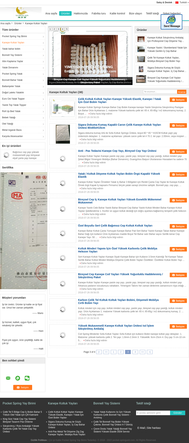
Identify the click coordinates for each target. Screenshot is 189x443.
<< (106, 352)
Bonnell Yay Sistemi (12, 55)
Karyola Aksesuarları (12, 136)
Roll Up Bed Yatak (11, 111)
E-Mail (141, 427)
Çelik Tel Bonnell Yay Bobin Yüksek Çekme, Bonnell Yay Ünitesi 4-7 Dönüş (113, 423)
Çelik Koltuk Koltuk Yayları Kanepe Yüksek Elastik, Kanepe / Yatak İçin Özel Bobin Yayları (66, 415)
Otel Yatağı (7, 123)
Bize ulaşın (135, 13)
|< (99, 352)
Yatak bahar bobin (11, 48)
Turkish (184, 2)
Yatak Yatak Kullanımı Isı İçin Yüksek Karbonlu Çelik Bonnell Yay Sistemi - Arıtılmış (112, 415)
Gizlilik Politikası (39, 440)
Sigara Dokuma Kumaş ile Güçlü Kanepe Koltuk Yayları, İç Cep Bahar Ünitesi (165, 69)
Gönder (178, 412)
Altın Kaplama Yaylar (12, 61)
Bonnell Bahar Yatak (12, 80)
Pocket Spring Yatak (12, 73)
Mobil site (142, 432)
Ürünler (65, 13)
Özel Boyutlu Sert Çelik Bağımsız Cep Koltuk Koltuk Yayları (115, 225)
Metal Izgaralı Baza (12, 130)
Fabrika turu (99, 13)
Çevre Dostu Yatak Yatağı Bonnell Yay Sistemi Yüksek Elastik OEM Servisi (113, 430)
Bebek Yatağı (8, 117)
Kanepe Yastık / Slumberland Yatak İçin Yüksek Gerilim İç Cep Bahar (167, 49)
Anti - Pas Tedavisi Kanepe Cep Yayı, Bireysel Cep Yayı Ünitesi (117, 150)
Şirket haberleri (172, 13)
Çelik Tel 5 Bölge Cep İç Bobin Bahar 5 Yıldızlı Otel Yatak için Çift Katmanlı (22, 413)
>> (142, 352)
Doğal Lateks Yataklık (13, 92)
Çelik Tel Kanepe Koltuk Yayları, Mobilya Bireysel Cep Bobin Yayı (163, 59)
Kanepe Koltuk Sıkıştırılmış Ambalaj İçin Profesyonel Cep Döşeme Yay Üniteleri (165, 39)
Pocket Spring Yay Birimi (14, 36)
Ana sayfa (51, 13)
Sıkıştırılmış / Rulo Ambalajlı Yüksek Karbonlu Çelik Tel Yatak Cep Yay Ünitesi (21, 429)
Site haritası (154, 427)
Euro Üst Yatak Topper (13, 98)
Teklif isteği (152, 13)
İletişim (180, 99)
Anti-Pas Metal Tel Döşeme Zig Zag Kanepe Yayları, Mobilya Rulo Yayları (66, 433)
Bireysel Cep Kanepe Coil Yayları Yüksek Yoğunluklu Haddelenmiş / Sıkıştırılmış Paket (164, 79)
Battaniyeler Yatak (11, 86)
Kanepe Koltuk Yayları (13, 42)
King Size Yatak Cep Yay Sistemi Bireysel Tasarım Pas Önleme (19, 420)
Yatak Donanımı (10, 67)
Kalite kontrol (117, 13)
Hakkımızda (81, 13)
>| (150, 352)
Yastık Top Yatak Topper (14, 105)
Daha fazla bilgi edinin (101, 113)
